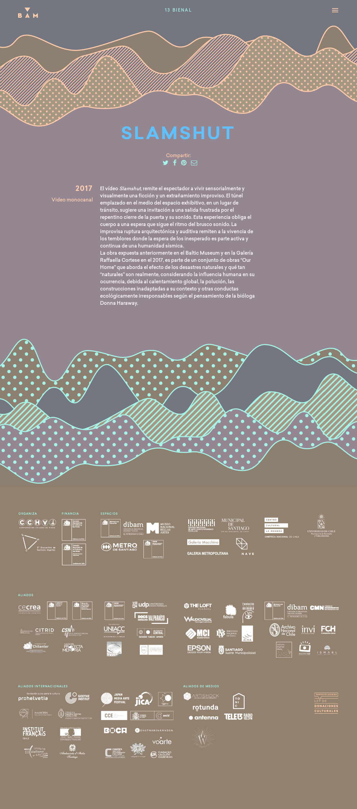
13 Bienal (178, 11)
